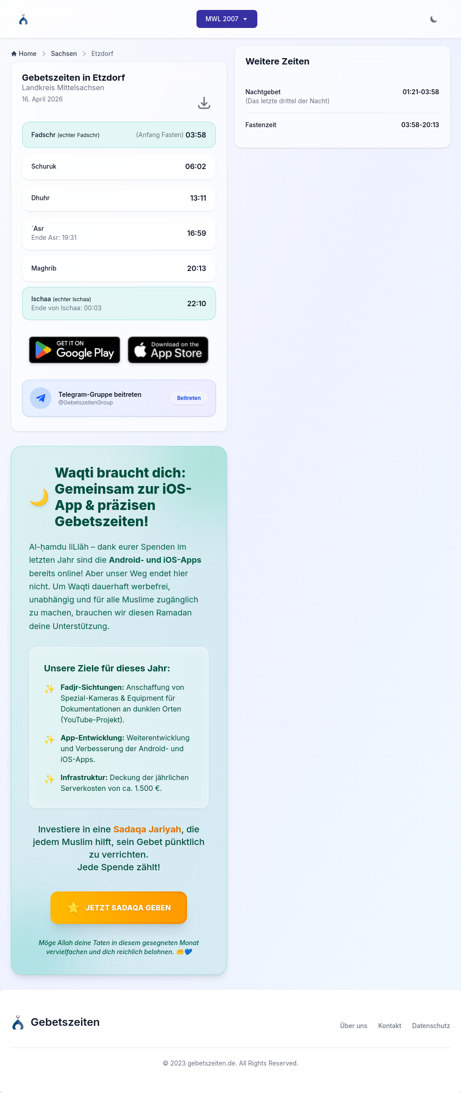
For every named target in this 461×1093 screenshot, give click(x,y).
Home (24, 53)
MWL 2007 (226, 19)
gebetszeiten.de (211, 1063)
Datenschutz (431, 1025)
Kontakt (389, 1025)
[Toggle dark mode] (434, 19)
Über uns (354, 1025)
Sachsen (64, 53)
